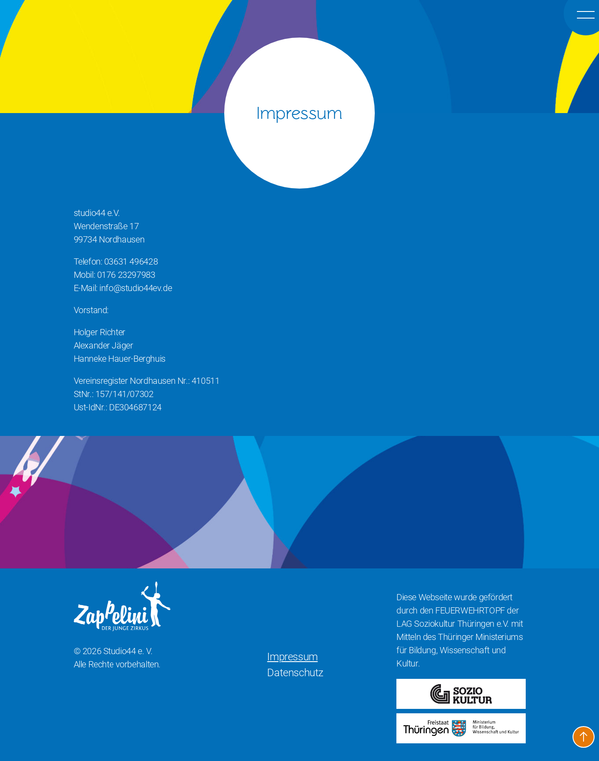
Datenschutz (295, 672)
